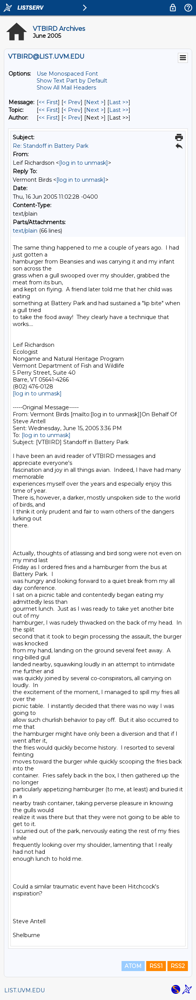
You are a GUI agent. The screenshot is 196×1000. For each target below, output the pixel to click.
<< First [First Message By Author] (48, 117)
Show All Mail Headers (66, 87)
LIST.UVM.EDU (24, 990)
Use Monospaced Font (67, 73)
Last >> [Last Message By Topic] (118, 109)
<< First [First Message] (48, 102)
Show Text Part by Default (72, 80)
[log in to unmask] (83, 162)
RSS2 (178, 966)
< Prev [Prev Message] (72, 102)
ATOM (133, 966)
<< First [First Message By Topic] (48, 109)
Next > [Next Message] (95, 102)
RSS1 (156, 966)
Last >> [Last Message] (118, 102)
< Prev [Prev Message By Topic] (72, 109)
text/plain (25, 230)
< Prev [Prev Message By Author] (72, 117)
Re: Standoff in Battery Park (50, 145)
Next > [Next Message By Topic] (95, 109)
